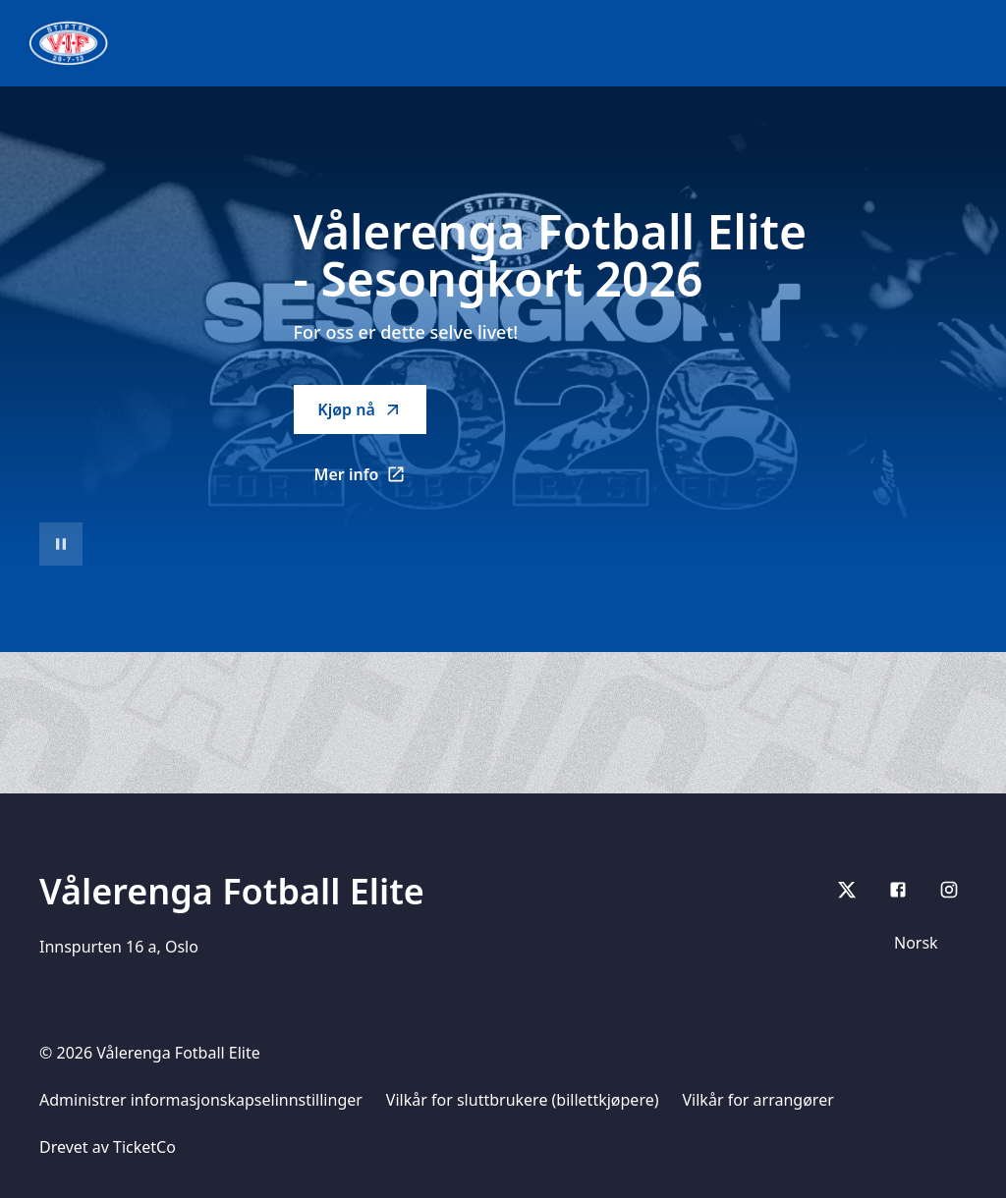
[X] (847, 889)
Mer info (370, 480)
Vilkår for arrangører (758, 1100)
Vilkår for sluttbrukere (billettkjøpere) (522, 1100)
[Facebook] (898, 889)
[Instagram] (949, 889)
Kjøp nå (359, 409)
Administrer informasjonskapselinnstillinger (201, 1100)
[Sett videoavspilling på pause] (61, 544)
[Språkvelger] (924, 942)
